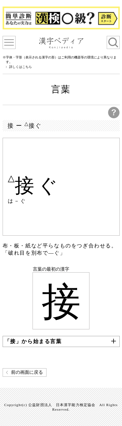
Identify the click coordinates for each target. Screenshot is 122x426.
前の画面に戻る (27, 372)
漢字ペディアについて (9, 42)
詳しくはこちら (20, 67)
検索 (113, 42)
